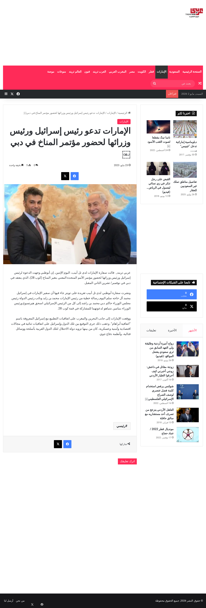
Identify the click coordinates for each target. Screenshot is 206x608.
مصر (132, 71)
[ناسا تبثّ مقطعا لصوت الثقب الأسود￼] (158, 127)
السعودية (174, 71)
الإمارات (161, 71)
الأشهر (193, 330)
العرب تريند (99, 71)
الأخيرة (172, 330)
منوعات (61, 71)
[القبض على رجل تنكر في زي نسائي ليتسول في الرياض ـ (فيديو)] (158, 168)
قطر (151, 71)
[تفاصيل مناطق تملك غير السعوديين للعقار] (185, 170)
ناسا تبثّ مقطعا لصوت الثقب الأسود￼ (158, 142)
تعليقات (151, 330)
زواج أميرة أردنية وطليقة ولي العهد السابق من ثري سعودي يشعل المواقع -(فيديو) (161, 354)
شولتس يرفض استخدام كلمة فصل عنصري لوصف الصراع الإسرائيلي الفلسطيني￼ (160, 405)
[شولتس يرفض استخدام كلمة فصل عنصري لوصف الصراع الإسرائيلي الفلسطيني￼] (186, 402)
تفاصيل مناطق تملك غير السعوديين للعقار (185, 186)
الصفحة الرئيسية (192, 71)
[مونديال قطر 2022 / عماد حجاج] (186, 453)
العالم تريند (75, 71)
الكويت (142, 71)
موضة (50, 71)
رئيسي (120, 426)
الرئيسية (124, 112)
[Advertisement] (67, 32)
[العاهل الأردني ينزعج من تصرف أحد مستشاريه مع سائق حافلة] (186, 429)
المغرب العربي (117, 71)
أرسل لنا (8, 600)
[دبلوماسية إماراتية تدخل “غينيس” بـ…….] (185, 129)
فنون (87, 71)
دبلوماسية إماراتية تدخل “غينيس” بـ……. (186, 146)
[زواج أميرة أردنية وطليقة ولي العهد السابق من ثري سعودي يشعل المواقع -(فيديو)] (186, 350)
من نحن (20, 600)
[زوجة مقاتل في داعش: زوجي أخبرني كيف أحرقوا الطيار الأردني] (186, 377)
